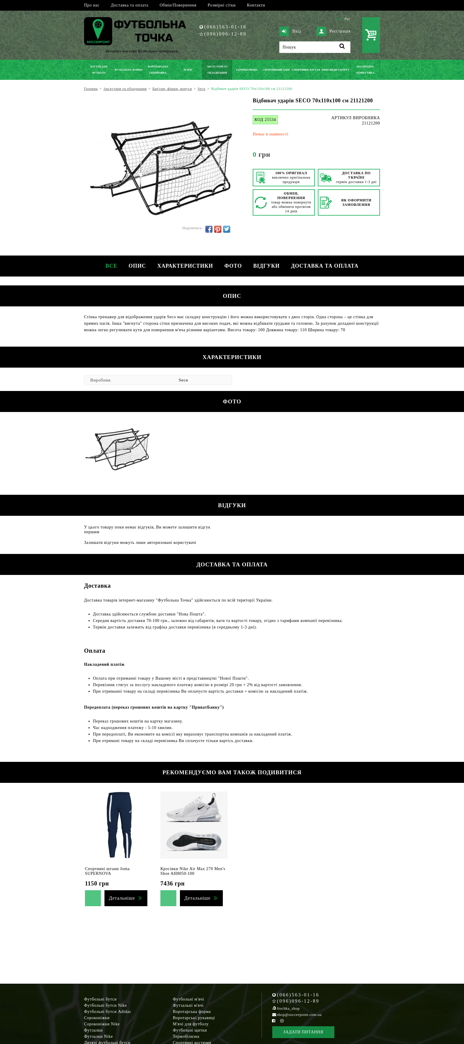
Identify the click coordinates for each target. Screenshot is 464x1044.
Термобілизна (186, 1036)
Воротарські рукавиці (194, 1018)
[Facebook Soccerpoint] (273, 1021)
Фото (233, 266)
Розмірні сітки (222, 5)
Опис (136, 266)
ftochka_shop (288, 1008)
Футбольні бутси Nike (105, 1005)
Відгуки (267, 266)
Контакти (256, 5)
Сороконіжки (96, 1018)
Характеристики (185, 266)
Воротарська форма (192, 1011)
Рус (347, 19)
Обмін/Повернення (178, 5)
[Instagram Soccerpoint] (281, 1021)
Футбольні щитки (190, 1030)
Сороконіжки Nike (102, 1024)
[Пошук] (314, 47)
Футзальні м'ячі (188, 1005)
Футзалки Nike (98, 1036)
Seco (183, 380)
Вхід (290, 31)
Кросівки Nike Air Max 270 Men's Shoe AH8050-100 (192, 871)
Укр (338, 19)
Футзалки (93, 1030)
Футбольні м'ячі (188, 999)
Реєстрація (333, 31)
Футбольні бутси (100, 999)
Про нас (91, 5)
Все (110, 266)
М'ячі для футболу (191, 1024)
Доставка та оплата (129, 5)
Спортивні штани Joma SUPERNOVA (107, 871)
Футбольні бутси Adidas (107, 1011)
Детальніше (122, 898)
